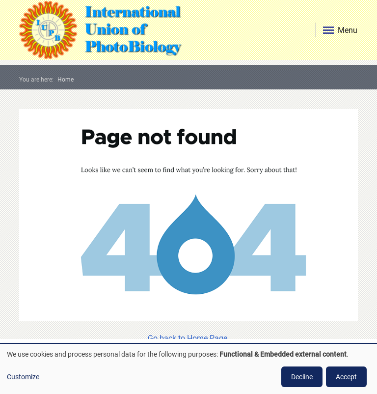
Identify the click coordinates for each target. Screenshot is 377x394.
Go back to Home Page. (188, 338)
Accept (346, 377)
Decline (302, 377)
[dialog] (188, 369)
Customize (23, 377)
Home (65, 79)
